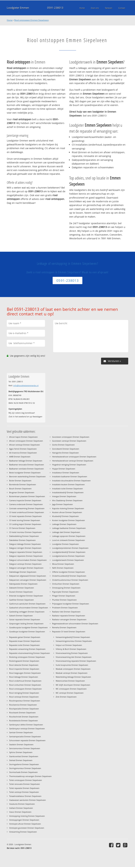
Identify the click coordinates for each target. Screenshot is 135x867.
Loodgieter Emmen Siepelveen (65, 544)
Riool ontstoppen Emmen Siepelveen (31, 20)
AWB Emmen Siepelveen (19, 456)
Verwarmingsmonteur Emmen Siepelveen (74, 641)
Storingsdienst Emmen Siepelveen (24, 764)
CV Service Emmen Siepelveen (22, 528)
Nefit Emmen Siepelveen (63, 568)
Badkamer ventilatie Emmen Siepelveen (26, 468)
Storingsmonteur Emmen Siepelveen (25, 768)
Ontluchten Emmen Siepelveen (65, 584)
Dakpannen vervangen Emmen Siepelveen (27, 580)
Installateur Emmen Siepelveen (65, 472)
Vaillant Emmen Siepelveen (21, 808)
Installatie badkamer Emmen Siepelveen (69, 476)
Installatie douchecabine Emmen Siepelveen (71, 480)
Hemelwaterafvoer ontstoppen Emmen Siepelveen (74, 456)
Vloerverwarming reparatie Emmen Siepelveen (76, 661)
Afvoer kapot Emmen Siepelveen (23, 437)
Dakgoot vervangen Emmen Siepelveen (26, 568)
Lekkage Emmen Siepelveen (64, 524)
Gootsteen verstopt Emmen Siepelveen (69, 441)
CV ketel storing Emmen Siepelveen (24, 520)
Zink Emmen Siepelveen (66, 696)
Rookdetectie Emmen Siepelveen (23, 720)
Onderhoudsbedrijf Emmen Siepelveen (69, 576)
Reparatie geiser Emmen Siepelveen (24, 637)
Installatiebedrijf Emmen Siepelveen (68, 492)
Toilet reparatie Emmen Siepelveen (24, 788)
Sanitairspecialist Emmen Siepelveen (25, 736)
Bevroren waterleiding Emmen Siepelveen (27, 476)
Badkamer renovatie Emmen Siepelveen (26, 464)
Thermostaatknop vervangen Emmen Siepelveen (30, 776)
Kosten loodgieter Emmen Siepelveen (68, 520)
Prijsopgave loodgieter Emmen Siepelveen (70, 603)
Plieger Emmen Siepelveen (63, 595)
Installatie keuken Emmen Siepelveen (68, 484)
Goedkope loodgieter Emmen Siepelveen (27, 631)
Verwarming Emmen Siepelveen (23, 831)
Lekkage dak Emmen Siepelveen (66, 532)
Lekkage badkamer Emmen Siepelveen (69, 528)
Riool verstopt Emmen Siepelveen (24, 696)
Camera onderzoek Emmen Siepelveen (26, 504)
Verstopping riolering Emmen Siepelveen (27, 816)
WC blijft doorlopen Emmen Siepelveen (73, 685)
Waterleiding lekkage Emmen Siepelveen (73, 677)
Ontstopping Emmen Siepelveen (66, 587)
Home (10, 20)
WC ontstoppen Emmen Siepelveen (71, 688)
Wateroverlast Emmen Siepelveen (70, 681)
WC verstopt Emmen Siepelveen (70, 693)
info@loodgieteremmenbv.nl (26, 385)
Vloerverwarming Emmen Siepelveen (72, 653)
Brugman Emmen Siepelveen (21, 492)
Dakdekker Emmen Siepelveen (22, 540)
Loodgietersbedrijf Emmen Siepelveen (68, 552)
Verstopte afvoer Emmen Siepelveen (25, 824)
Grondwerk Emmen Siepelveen (65, 449)
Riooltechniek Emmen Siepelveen (23, 716)
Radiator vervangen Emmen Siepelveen (69, 619)
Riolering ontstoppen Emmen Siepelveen (27, 657)
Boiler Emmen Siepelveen (20, 480)
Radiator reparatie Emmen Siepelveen (68, 615)
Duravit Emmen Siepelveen (21, 592)
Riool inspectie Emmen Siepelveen (24, 669)
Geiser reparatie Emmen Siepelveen (24, 619)
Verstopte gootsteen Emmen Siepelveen (26, 828)
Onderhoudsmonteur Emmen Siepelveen (70, 580)
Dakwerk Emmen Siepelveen (21, 587)
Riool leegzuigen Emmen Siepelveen (25, 673)
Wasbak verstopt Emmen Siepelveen (71, 673)
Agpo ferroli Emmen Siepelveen (23, 449)
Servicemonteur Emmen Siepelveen (24, 748)
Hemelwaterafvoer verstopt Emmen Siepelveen (72, 460)
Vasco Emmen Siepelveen (20, 812)
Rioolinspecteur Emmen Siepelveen (24, 700)
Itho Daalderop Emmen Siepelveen (67, 500)
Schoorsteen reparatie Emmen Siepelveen (27, 740)
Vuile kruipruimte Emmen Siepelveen (72, 665)
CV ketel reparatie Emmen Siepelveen (25, 516)
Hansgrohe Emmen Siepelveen (65, 452)
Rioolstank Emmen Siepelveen (22, 712)
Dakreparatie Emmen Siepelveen (23, 584)
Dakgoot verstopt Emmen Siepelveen (25, 564)
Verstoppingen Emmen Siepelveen (24, 820)
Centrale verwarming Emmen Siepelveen (26, 508)
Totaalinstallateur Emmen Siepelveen (25, 796)
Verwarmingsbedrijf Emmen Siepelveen (73, 637)
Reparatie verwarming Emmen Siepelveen (27, 649)
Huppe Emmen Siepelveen (63, 468)
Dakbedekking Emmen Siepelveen (24, 536)
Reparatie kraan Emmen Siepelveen (24, 641)
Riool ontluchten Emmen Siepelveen (25, 685)
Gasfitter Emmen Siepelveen (21, 599)
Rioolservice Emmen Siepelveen (23, 704)
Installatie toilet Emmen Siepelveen (67, 488)
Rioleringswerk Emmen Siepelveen (24, 661)
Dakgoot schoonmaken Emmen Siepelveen (28, 560)
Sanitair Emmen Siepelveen (21, 732)
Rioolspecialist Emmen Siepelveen (24, 708)
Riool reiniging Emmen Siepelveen (24, 693)
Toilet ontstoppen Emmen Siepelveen (25, 780)
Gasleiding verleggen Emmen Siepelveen (26, 611)
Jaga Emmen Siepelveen (62, 504)
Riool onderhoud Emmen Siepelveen (25, 681)
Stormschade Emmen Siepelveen (23, 772)
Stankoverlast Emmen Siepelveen (23, 756)
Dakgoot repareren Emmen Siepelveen (26, 556)
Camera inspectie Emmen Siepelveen (25, 500)
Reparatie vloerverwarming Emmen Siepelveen (29, 653)
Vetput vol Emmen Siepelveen (69, 645)
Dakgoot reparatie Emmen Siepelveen (25, 552)
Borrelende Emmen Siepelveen (22, 484)
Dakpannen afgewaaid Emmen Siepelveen (27, 576)
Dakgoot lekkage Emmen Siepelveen (25, 544)
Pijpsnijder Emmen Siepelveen (65, 592)
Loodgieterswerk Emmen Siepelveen (68, 560)
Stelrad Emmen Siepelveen (20, 760)
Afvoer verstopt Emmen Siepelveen (24, 444)
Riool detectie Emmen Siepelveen (23, 665)
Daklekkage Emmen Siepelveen (22, 572)
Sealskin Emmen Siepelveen (21, 744)
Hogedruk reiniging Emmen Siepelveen (69, 464)
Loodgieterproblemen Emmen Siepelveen (70, 548)
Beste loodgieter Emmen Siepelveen (25, 472)
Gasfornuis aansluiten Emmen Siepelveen (27, 603)
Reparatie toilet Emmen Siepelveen (24, 645)
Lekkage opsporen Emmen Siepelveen (68, 536)
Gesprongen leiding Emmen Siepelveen (26, 623)
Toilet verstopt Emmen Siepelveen (24, 792)
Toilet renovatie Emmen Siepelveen (24, 784)
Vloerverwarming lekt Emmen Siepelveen (74, 657)
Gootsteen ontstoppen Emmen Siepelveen (70, 437)
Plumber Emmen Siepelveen (64, 599)
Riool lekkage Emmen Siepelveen (23, 677)
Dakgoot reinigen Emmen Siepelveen (25, 548)
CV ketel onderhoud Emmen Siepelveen (26, 512)
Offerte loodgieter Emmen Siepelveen (68, 572)
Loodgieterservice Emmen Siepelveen (68, 556)
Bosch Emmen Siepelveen (20, 488)
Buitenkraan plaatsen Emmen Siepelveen (27, 496)
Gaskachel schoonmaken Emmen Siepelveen (28, 607)
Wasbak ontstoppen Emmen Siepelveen (73, 669)
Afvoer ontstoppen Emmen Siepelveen (26, 441)
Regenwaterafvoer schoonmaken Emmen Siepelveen (75, 623)
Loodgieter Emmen (18, 8)
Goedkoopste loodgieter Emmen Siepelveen (28, 627)
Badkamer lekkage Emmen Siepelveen (25, 460)
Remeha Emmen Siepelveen (64, 627)
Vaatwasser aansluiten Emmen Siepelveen (27, 800)
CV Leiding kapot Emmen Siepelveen (25, 524)
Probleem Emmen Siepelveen (65, 607)
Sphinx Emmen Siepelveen (20, 752)
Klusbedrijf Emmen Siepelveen (65, 516)
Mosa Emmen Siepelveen (63, 564)
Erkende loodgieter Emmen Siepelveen (26, 595)
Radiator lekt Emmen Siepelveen (66, 611)
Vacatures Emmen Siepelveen (22, 804)
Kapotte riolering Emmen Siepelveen (68, 508)
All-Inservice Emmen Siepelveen (23, 452)
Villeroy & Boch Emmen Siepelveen (71, 649)
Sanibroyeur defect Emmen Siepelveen (26, 724)
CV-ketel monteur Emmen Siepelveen (25, 532)
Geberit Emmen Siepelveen (21, 615)
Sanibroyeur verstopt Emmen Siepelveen (27, 728)
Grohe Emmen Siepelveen (63, 444)
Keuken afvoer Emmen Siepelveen (67, 512)
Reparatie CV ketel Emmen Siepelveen (68, 631)
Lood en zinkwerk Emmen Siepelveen (68, 540)
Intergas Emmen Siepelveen (64, 496)
